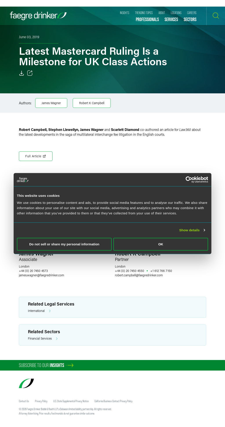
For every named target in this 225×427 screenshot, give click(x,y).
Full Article (35, 156)
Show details (189, 230)
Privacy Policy (41, 401)
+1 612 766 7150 (161, 271)
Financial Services (43, 338)
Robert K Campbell (91, 103)
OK (160, 244)
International (39, 311)
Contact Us (24, 401)
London (24, 266)
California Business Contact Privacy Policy (113, 401)
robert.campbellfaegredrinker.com (139, 275)
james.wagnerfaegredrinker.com (41, 275)
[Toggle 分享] (30, 73)
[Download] (21, 73)
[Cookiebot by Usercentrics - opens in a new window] (189, 179)
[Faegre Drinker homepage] (38, 16)
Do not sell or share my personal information (64, 244)
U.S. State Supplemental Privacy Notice (71, 401)
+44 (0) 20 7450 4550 (129, 271)
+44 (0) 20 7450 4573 (33, 271)
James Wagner (51, 103)
